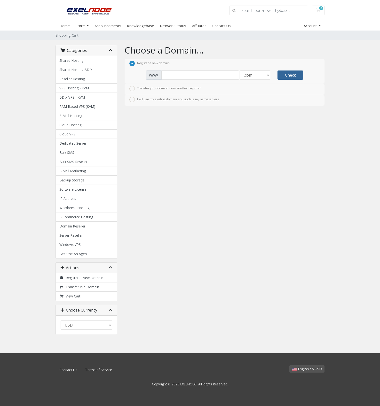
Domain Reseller (72, 226)
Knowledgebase (140, 25)
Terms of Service (98, 369)
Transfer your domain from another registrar (165, 88)
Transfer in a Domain (79, 287)
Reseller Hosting (72, 79)
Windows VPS (70, 244)
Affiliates (199, 25)
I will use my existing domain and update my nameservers (174, 99)
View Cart (69, 296)
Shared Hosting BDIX (75, 69)
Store (81, 25)
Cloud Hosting (70, 125)
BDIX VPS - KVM (72, 97)
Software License (73, 189)
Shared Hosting (71, 60)
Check (290, 75)
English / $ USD (307, 369)
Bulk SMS (66, 152)
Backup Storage (71, 180)
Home (64, 25)
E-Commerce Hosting (76, 217)
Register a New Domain (81, 277)
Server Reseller (71, 235)
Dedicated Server (72, 143)
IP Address (67, 198)
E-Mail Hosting (70, 115)
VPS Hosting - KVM (74, 88)
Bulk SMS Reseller (73, 161)
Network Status (173, 25)
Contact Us (221, 25)
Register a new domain (149, 63)
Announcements (108, 25)
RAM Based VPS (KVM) (77, 106)
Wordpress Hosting (74, 207)
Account (311, 25)
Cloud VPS (67, 134)
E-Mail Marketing (72, 171)
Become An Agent (73, 253)
